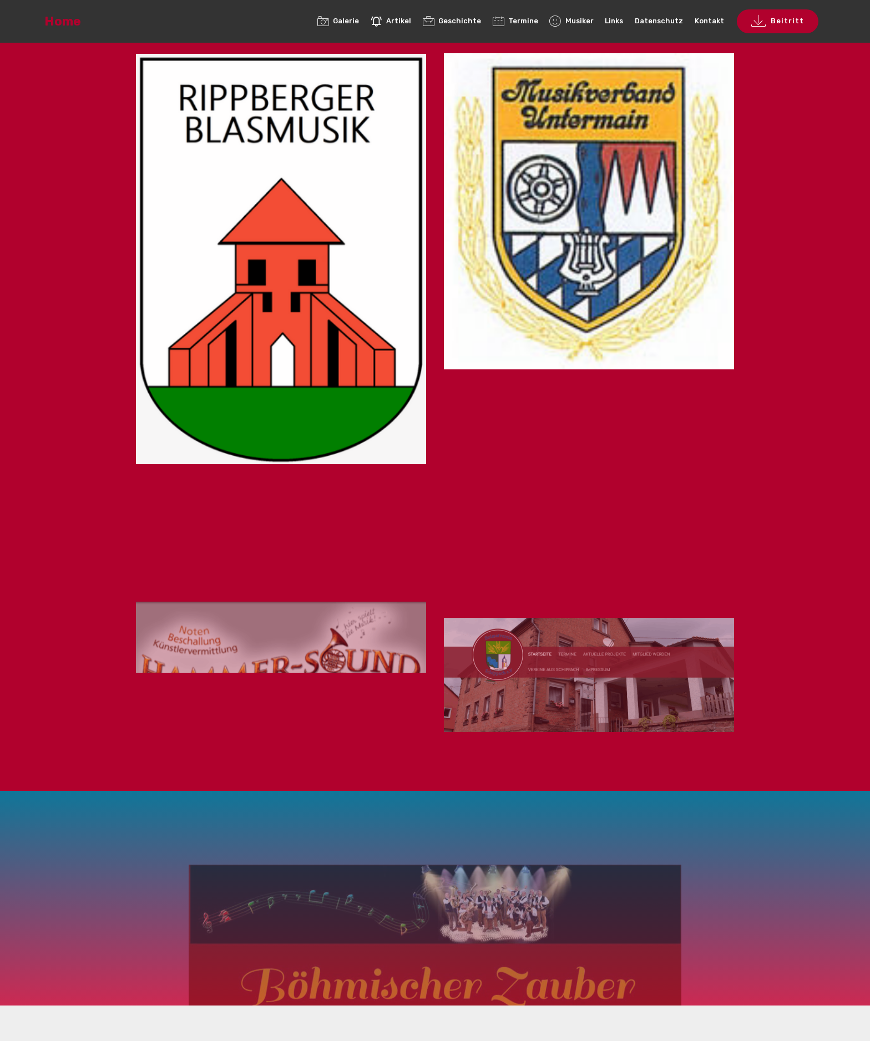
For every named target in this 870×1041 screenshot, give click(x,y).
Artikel (391, 21)
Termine (515, 21)
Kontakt (709, 21)
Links (614, 21)
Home (62, 21)
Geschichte (452, 21)
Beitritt (777, 21)
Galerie (338, 21)
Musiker (571, 21)
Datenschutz (659, 21)
